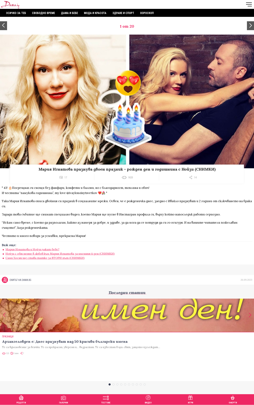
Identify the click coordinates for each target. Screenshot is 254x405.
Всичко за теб (16, 13)
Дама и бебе (69, 13)
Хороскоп (147, 13)
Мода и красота (95, 13)
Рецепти (21, 399)
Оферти (233, 399)
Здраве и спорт (123, 13)
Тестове (105, 399)
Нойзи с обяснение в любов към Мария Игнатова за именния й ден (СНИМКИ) (60, 253)
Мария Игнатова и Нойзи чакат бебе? (32, 249)
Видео (148, 399)
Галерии (63, 399)
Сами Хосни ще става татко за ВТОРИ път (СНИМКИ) (44, 258)
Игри (190, 399)
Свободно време (43, 13)
